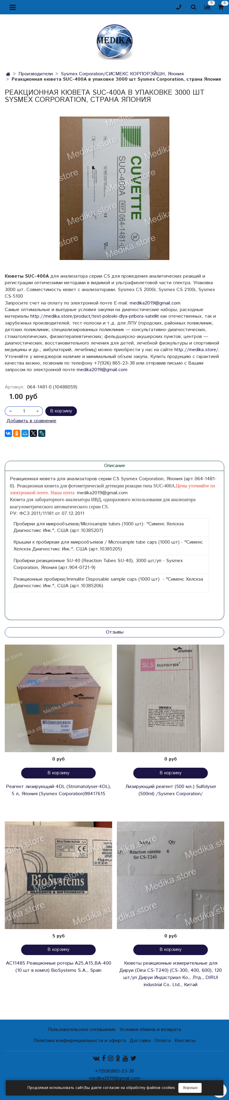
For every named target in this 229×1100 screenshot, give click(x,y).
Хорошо (190, 1088)
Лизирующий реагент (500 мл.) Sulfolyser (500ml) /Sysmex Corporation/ (170, 790)
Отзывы (114, 632)
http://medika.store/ (196, 349)
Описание (114, 465)
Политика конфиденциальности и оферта (79, 1040)
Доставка (140, 1040)
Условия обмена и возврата (150, 1029)
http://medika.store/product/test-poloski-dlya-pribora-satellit (94, 316)
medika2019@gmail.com (155, 303)
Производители (35, 74)
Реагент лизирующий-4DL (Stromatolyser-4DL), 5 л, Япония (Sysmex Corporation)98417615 (58, 790)
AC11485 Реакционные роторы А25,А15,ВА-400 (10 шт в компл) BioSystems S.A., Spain (58, 967)
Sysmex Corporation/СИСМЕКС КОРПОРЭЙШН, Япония (122, 74)
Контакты (185, 1040)
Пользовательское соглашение (82, 1029)
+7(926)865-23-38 (114, 1071)
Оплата (162, 1040)
